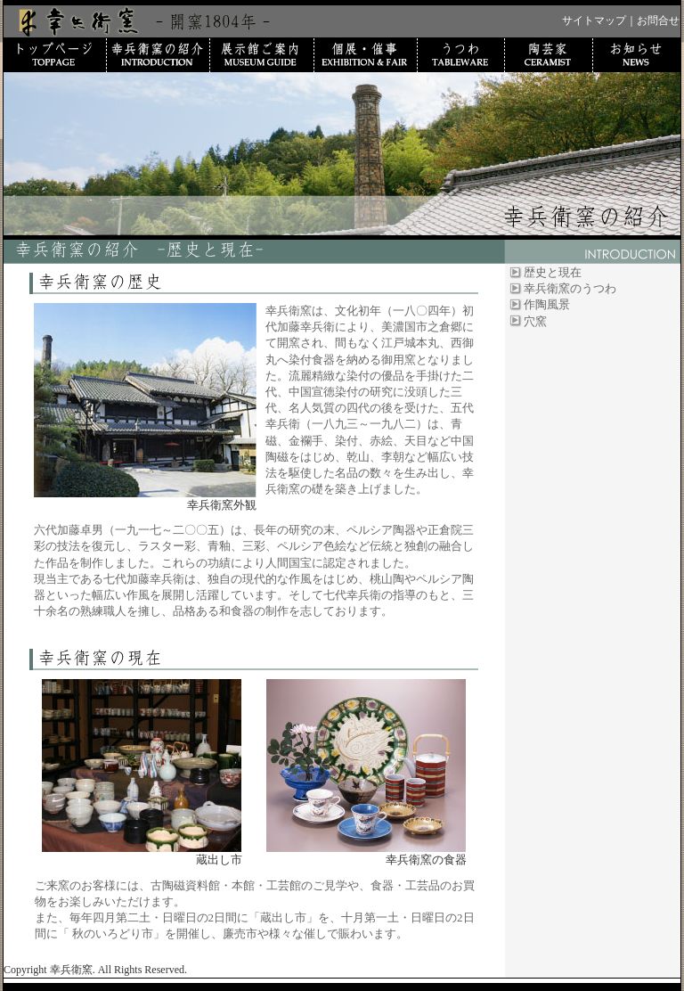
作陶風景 (547, 304)
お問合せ (658, 20)
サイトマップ (594, 20)
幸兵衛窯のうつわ (570, 288)
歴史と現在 (553, 272)
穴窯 (535, 321)
